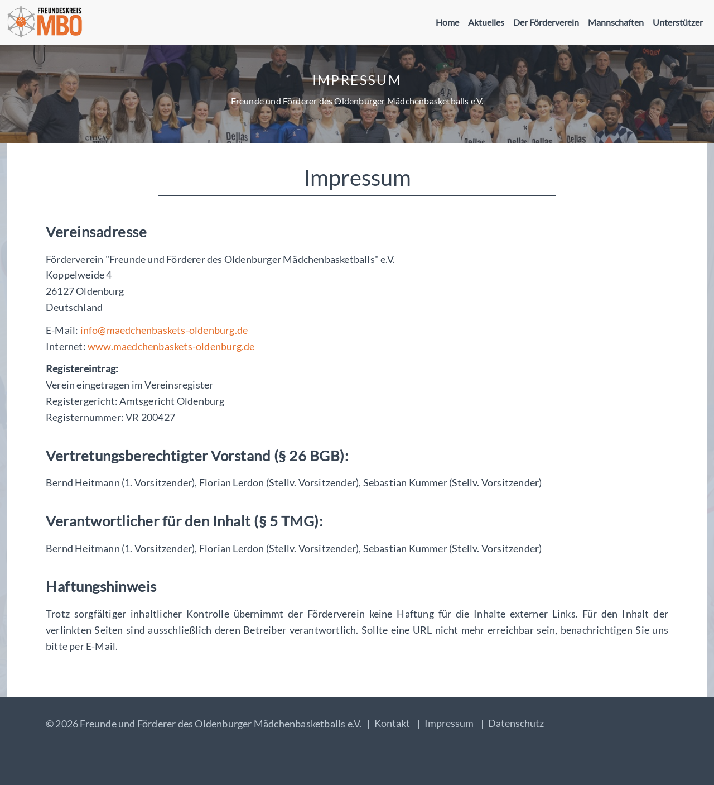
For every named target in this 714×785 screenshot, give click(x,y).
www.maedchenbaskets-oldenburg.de (171, 346)
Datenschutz (516, 723)
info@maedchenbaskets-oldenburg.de (164, 330)
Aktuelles (486, 22)
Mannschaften (616, 22)
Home (447, 22)
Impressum (449, 723)
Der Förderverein (546, 22)
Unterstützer (678, 22)
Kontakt (392, 723)
